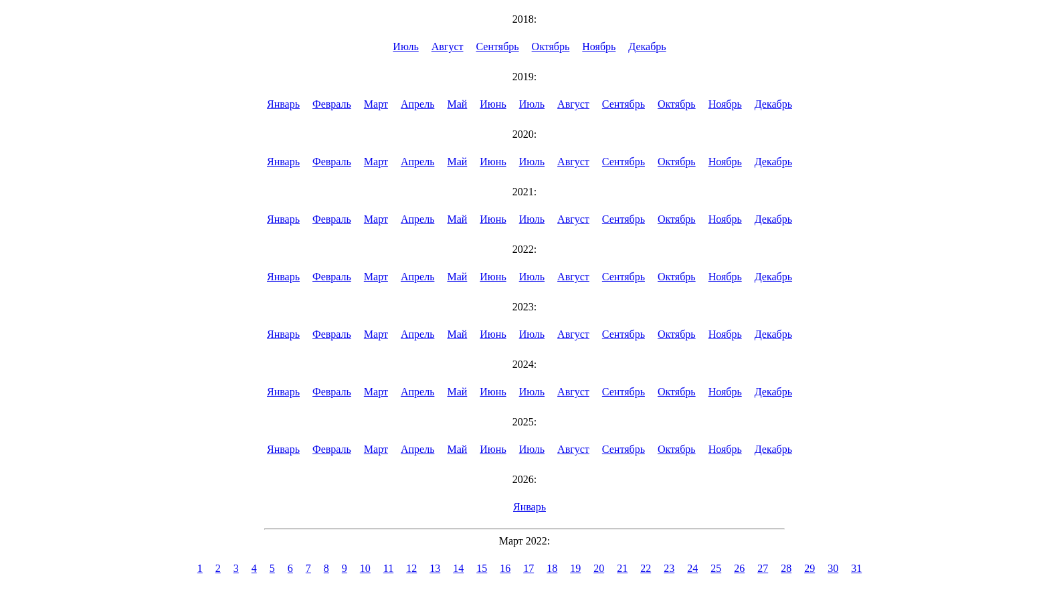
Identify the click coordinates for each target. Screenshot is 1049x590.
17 (528, 568)
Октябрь (551, 46)
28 (786, 568)
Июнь (493, 104)
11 (388, 568)
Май (457, 104)
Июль (405, 46)
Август (448, 46)
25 (715, 568)
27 (762, 568)
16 (505, 568)
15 (481, 568)
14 (458, 568)
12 (411, 568)
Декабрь (647, 46)
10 (365, 568)
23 (669, 568)
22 (645, 568)
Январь (283, 104)
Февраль (331, 104)
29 (809, 568)
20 (598, 568)
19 (575, 568)
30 (833, 568)
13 (435, 568)
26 (739, 568)
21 (622, 568)
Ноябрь (598, 46)
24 (692, 568)
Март (376, 104)
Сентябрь (497, 46)
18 (552, 568)
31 (856, 568)
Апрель (418, 104)
